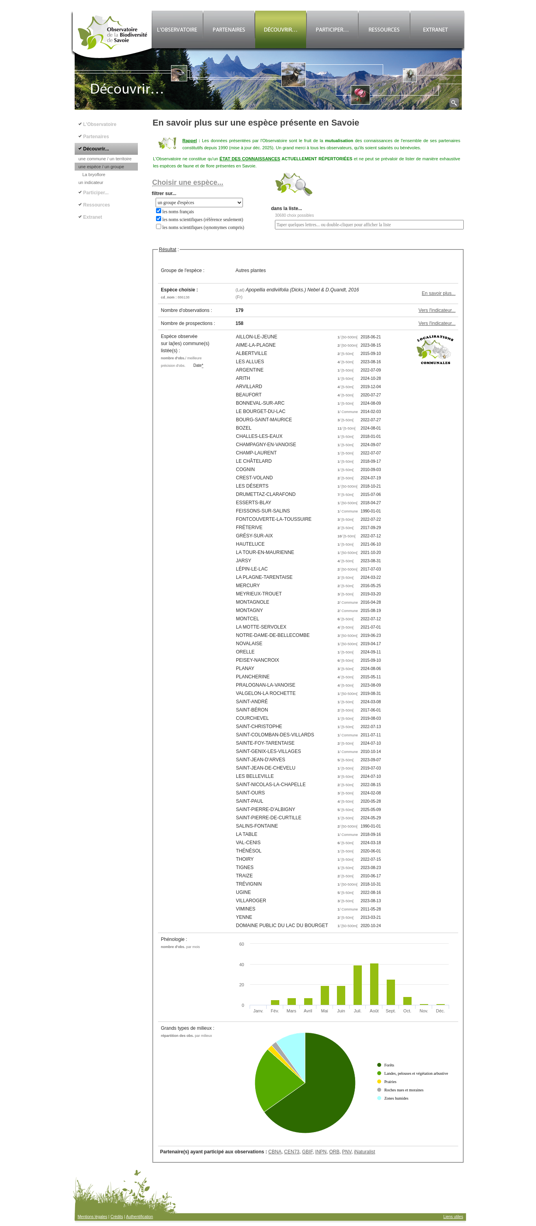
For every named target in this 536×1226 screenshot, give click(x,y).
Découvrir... (96, 149)
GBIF (307, 1152)
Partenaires (96, 136)
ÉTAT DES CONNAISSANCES (250, 158)
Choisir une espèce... (187, 182)
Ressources (96, 205)
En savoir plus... (438, 293)
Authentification (139, 1217)
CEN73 (291, 1152)
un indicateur (91, 182)
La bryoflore (94, 174)
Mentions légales (92, 1217)
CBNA (274, 1152)
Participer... (96, 192)
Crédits (117, 1217)
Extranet (92, 217)
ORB (334, 1152)
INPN (321, 1152)
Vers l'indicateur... (437, 310)
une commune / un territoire (105, 158)
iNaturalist (364, 1152)
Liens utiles (453, 1217)
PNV (347, 1152)
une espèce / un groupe (101, 166)
